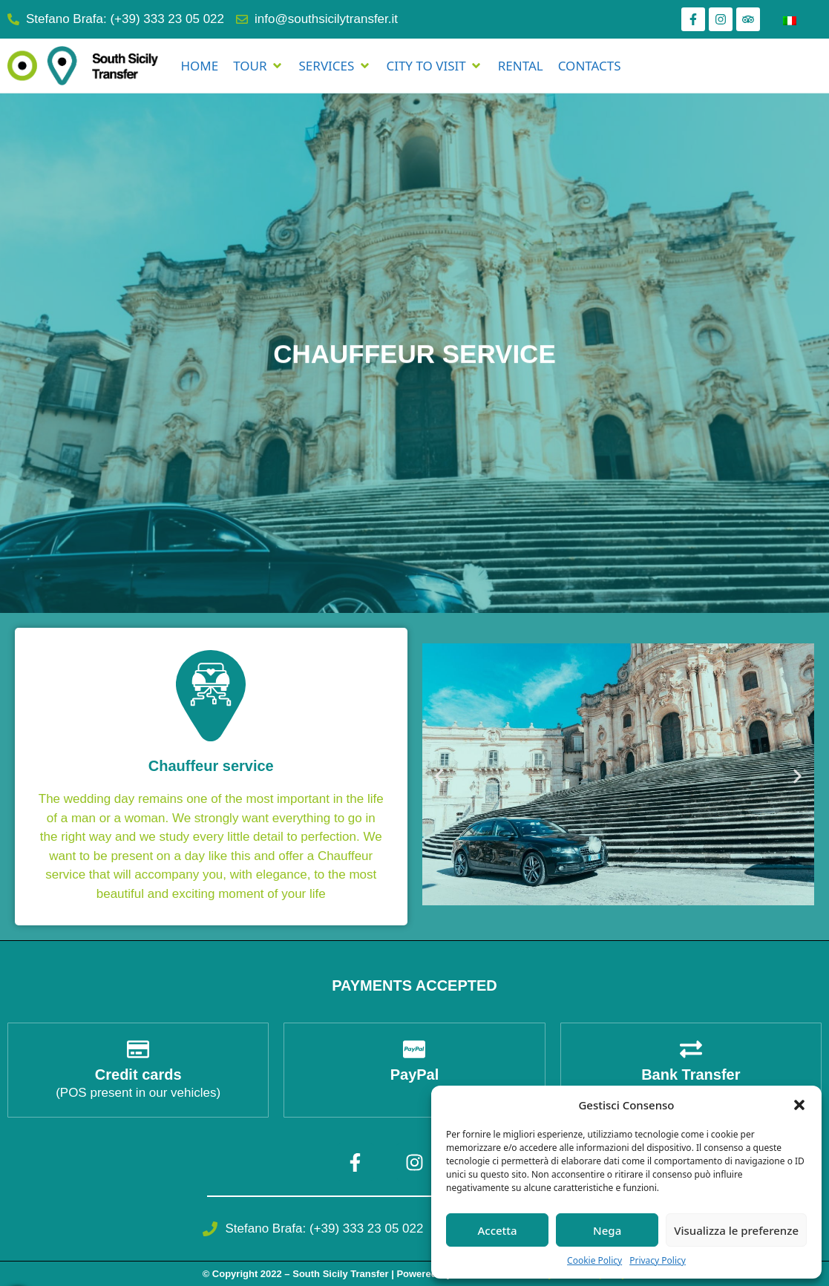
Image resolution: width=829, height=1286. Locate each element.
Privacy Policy (657, 1260)
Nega (607, 1230)
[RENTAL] (521, 66)
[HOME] (199, 66)
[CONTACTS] (590, 66)
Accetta (497, 1230)
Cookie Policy (594, 1260)
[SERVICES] (335, 66)
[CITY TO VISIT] (434, 66)
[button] (799, 1105)
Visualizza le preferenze (736, 1230)
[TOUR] (258, 66)
